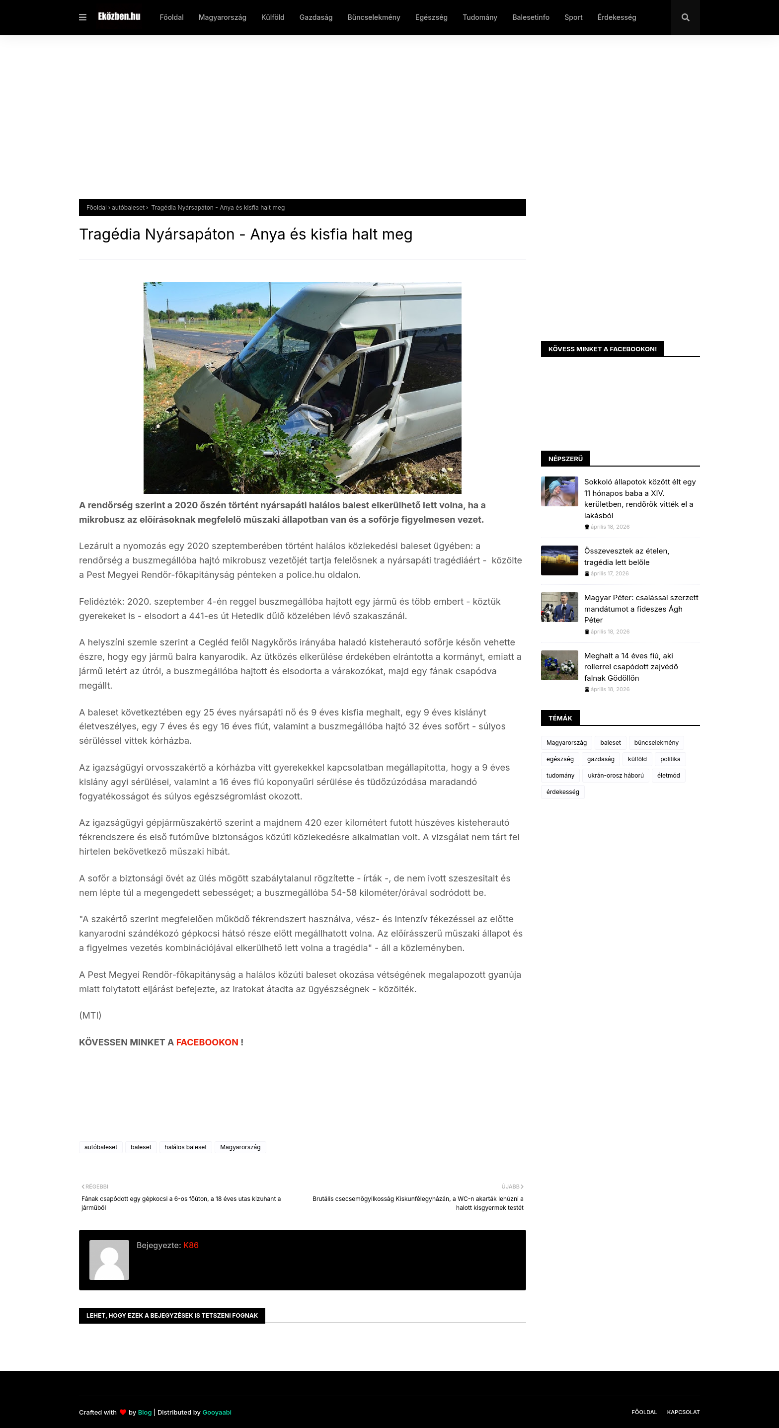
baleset (141, 1147)
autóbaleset (128, 207)
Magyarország (240, 1147)
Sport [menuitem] (573, 17)
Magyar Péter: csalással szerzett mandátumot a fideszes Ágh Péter (641, 609)
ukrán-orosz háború (616, 775)
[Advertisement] (377, 124)
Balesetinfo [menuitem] (530, 17)
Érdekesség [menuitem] (617, 17)
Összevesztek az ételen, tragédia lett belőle (627, 556)
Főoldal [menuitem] (171, 17)
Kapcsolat (683, 1412)
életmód (668, 775)
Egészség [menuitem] (431, 17)
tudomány (560, 775)
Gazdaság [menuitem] (316, 17)
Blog (145, 1412)
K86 (190, 1245)
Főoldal (96, 207)
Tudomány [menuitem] (480, 17)
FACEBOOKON (208, 1042)
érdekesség (562, 791)
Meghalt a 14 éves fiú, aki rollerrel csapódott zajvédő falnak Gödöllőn (631, 667)
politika (670, 759)
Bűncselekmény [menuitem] (374, 17)
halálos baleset (186, 1147)
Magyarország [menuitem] (222, 17)
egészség (560, 759)
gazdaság (601, 759)
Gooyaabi (217, 1412)
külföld (637, 759)
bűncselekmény (656, 742)
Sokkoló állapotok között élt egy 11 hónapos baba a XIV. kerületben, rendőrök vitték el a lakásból (640, 498)
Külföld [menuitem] (273, 17)
